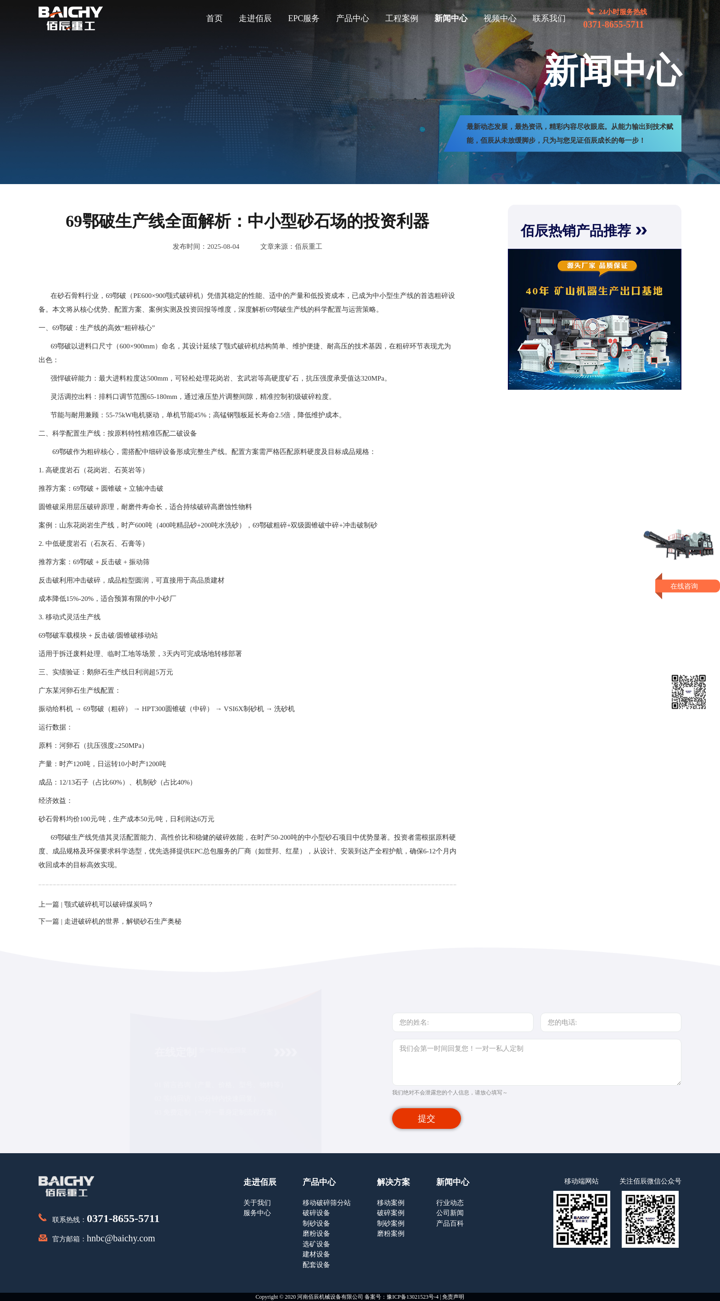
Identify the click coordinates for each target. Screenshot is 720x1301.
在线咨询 (689, 585)
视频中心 (500, 18)
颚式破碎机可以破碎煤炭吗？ (109, 904)
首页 (214, 18)
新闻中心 (450, 18)
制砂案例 (391, 1223)
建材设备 (316, 1254)
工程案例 (401, 18)
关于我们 (257, 1202)
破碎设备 (316, 1213)
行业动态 (450, 1202)
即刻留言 (688, 621)
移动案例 (391, 1202)
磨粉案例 (391, 1233)
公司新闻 (450, 1213)
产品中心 (352, 18)
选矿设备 (316, 1244)
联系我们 (549, 18)
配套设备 (316, 1264)
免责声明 (453, 1297)
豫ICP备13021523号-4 (413, 1297)
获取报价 (688, 604)
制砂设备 (316, 1223)
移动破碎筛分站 (327, 1202)
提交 (426, 1118)
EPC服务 (304, 18)
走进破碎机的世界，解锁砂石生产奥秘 (122, 921)
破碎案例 (391, 1213)
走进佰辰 (255, 18)
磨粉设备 (316, 1233)
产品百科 (450, 1223)
